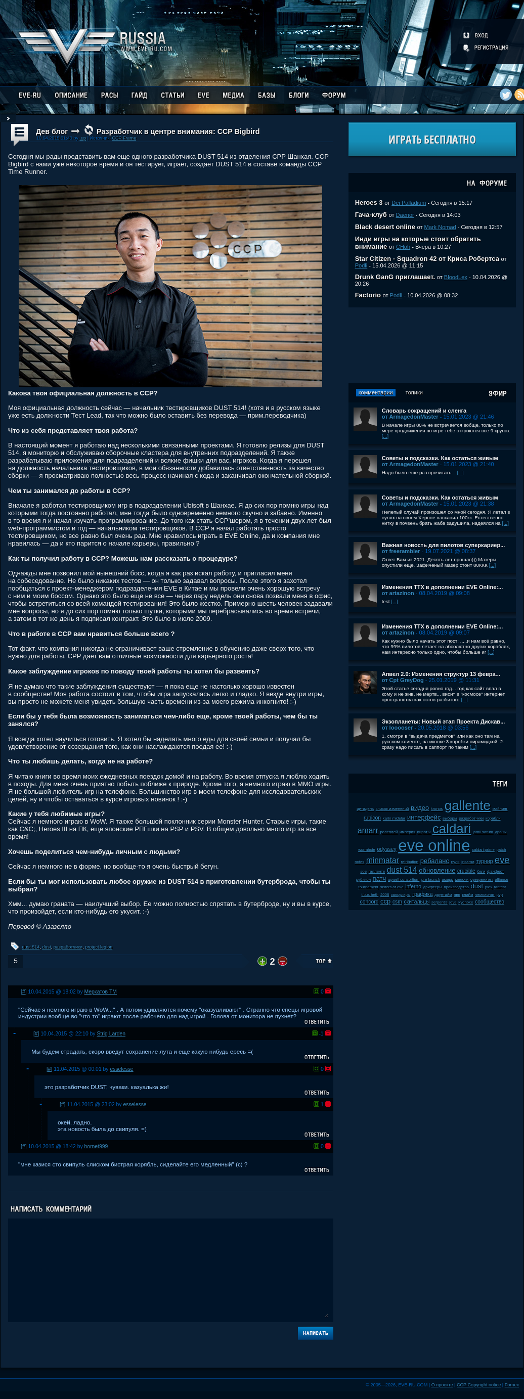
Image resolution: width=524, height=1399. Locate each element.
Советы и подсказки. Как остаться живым (440, 458)
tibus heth (370, 894)
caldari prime (483, 849)
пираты (423, 832)
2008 (384, 894)
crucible (466, 871)
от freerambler (401, 551)
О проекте (442, 1384)
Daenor (405, 215)
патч (379, 878)
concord (369, 902)
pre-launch (430, 879)
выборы (450, 818)
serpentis (439, 902)
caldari (451, 828)
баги (481, 871)
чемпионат (485, 894)
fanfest (500, 887)
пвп (457, 894)
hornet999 (96, 1146)
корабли (493, 818)
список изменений (392, 808)
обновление (437, 870)
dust (46, 947)
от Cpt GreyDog (403, 680)
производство (456, 887)
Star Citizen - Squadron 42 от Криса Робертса (427, 258)
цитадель (365, 808)
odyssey (387, 849)
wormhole (366, 849)
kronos (437, 808)
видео (420, 807)
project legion (98, 947)
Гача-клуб (371, 214)
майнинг (500, 808)
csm (397, 902)
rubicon (372, 818)
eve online (434, 845)
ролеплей (389, 832)
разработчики (68, 947)
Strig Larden (111, 1033)
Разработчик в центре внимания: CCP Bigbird (178, 131)
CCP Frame (124, 138)
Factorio (368, 295)
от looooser (397, 728)
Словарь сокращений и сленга (424, 411)
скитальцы (417, 902)
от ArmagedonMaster (410, 417)
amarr (368, 830)
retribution (410, 862)
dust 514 (31, 947)
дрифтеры (432, 887)
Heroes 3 (369, 202)
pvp (500, 894)
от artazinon (398, 593)
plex (488, 887)
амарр (447, 879)
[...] (385, 436)
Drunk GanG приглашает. (395, 277)
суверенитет (481, 879)
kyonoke (465, 902)
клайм (467, 894)
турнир (484, 861)
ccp (385, 901)
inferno (413, 886)
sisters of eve (392, 887)
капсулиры (401, 894)
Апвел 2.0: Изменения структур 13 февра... (441, 674)
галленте (377, 871)
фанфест (495, 871)
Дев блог (52, 131)
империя (407, 832)
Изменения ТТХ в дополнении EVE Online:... (442, 587)
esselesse (121, 1069)
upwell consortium (403, 879)
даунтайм (443, 894)
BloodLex (455, 277)
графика (422, 894)
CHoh (403, 247)
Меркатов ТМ (100, 992)
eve (502, 860)
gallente (468, 805)
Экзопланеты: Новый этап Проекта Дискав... (443, 721)
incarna (467, 862)
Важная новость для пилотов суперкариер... (443, 545)
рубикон (363, 879)
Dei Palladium (408, 203)
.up (82, 138)
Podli (361, 265)
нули (455, 862)
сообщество (489, 902)
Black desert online (385, 227)
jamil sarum (483, 832)
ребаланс (434, 861)
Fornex (512, 1384)
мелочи (462, 879)
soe (363, 871)
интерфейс (424, 817)
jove (452, 902)
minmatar (382, 860)
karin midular (394, 818)
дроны (500, 832)
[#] (24, 992)
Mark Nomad (440, 227)
